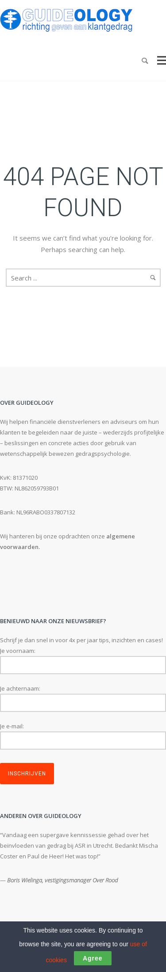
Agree (93, 958)
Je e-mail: (12, 726)
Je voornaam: (17, 651)
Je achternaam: (20, 688)
